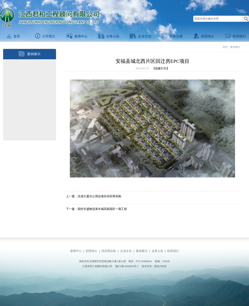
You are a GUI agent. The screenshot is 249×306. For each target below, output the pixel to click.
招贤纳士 (204, 36)
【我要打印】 (161, 68)
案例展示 (235, 47)
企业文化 (140, 36)
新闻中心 (77, 36)
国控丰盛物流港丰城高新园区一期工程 (102, 209)
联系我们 (235, 36)
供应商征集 (108, 251)
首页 (13, 36)
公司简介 (45, 36)
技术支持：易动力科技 (154, 266)
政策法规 (172, 36)
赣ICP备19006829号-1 (127, 266)
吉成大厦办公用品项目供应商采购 (99, 196)
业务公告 (109, 36)
